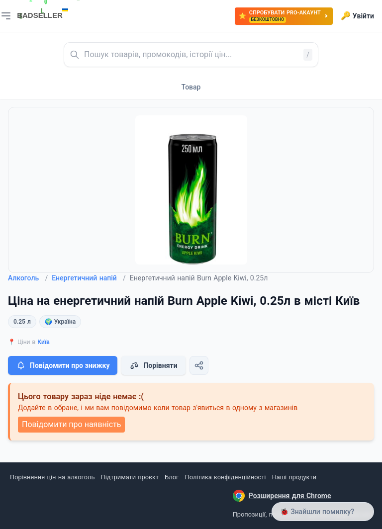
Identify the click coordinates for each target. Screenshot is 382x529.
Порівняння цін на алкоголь (52, 477)
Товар (191, 87)
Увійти (357, 16)
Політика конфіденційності (225, 477)
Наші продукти (294, 477)
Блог (172, 477)
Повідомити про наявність (71, 424)
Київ (43, 342)
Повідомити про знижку (62, 365)
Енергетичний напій (89, 278)
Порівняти (153, 365)
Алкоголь (28, 278)
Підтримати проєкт (130, 477)
